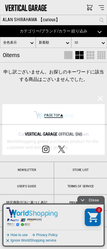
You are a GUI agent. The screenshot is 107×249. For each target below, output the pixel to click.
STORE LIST (80, 170)
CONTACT (53, 219)
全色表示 (10, 42)
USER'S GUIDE (26, 186)
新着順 (44, 42)
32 (76, 42)
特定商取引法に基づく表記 (26, 203)
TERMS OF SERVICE (80, 186)
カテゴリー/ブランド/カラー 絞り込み (62, 31)
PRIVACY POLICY (80, 203)
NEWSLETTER (27, 170)
